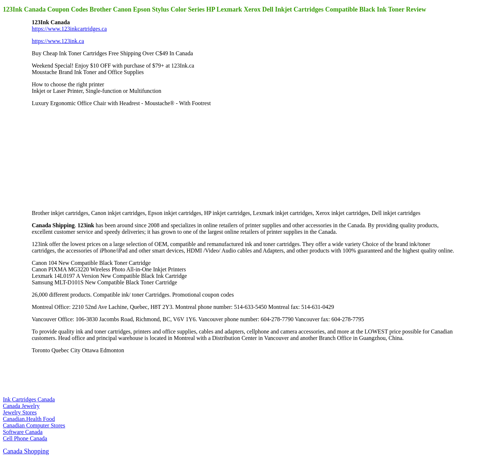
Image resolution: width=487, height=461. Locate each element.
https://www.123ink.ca (58, 41)
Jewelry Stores (20, 412)
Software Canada (23, 432)
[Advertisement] (86, 157)
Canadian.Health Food (29, 419)
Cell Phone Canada (25, 438)
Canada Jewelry (21, 406)
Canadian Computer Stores (34, 425)
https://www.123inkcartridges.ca (69, 29)
